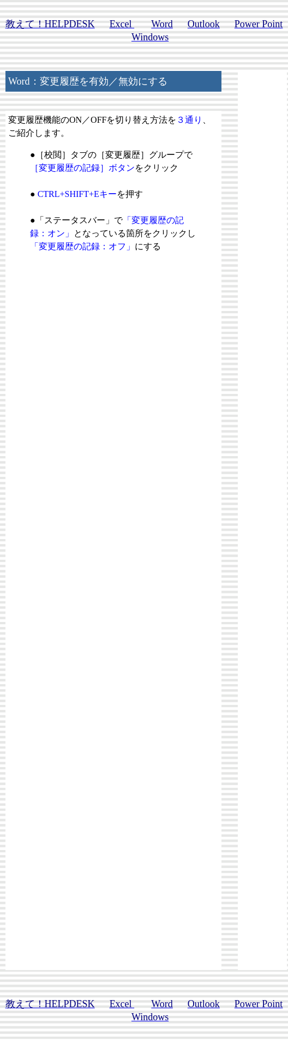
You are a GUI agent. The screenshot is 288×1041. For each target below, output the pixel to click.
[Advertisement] (113, 444)
